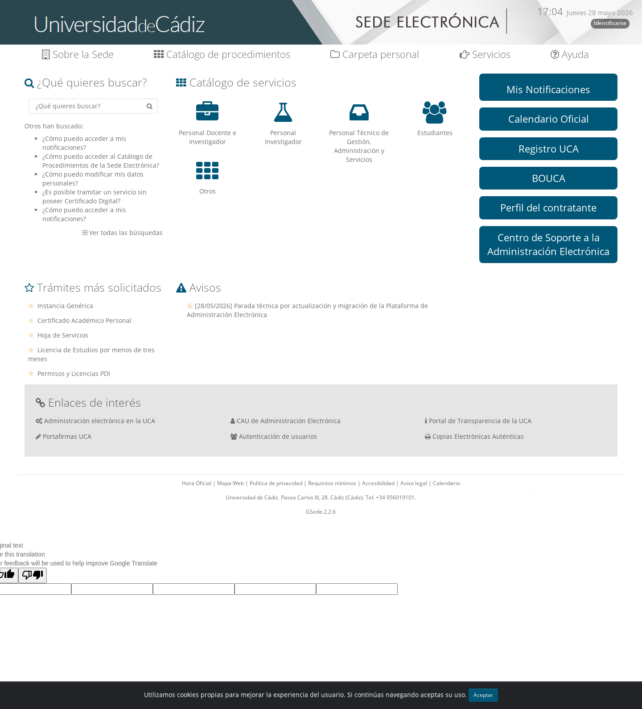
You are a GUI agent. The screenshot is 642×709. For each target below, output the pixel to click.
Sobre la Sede (78, 54)
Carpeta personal (374, 54)
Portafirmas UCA (67, 436)
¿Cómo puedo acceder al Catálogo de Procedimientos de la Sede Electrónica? (100, 160)
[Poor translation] (32, 575)
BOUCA (548, 178)
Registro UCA (549, 148)
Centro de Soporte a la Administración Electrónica (548, 244)
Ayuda (570, 54)
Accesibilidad (379, 483)
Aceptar (483, 695)
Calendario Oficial (548, 118)
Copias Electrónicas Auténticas (478, 436)
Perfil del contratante (548, 207)
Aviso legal (414, 483)
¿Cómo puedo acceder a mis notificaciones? (84, 143)
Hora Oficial (197, 483)
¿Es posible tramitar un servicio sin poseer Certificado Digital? (94, 196)
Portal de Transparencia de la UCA (480, 420)
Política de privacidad (277, 483)
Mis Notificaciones (548, 89)
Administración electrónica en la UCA (99, 420)
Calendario (446, 483)
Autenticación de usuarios (278, 436)
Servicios (485, 54)
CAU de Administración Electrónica (289, 420)
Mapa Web (231, 483)
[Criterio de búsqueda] (93, 106)
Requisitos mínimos (333, 483)
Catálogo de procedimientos (222, 54)
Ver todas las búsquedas (126, 232)
